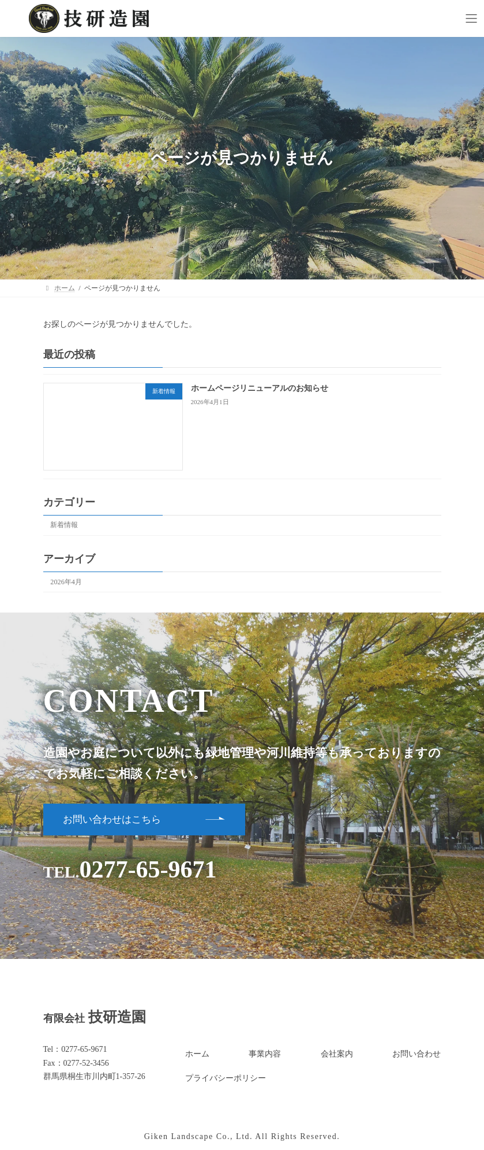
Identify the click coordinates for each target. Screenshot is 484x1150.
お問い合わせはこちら (112, 819)
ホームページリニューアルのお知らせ (259, 388)
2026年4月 (66, 581)
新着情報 (64, 525)
